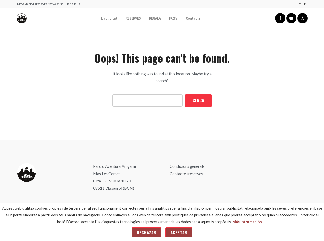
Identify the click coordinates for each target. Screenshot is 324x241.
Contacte (193, 18)
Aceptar (179, 232)
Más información (247, 221)
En (306, 4)
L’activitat (109, 18)
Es (300, 4)
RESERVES (133, 18)
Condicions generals (187, 166)
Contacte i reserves (186, 173)
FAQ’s (173, 18)
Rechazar (146, 232)
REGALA (155, 18)
